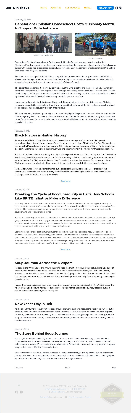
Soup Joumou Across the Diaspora (43, 263)
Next (114, 367)
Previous (19, 367)
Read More (65, 181)
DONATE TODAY (105, 8)
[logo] (17, 7)
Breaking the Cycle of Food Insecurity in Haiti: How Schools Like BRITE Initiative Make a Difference (64, 196)
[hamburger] (32, 8)
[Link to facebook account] (116, 7)
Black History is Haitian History (40, 135)
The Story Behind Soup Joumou (41, 333)
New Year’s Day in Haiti (34, 304)
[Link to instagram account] (120, 7)
